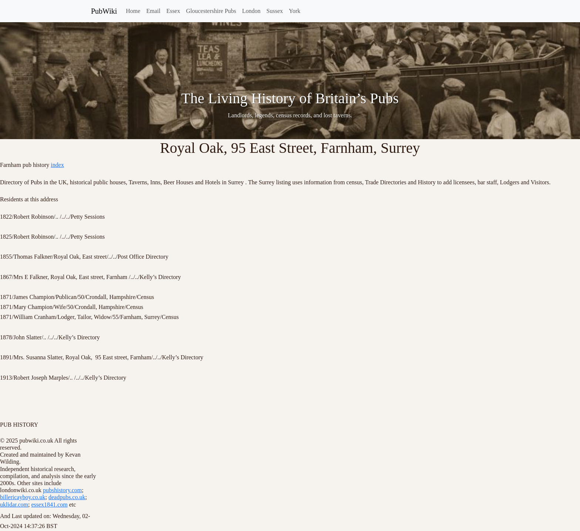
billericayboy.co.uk (22, 497)
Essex (173, 11)
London (251, 11)
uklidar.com (14, 504)
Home (133, 11)
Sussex (274, 11)
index (57, 165)
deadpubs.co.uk (66, 497)
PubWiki (104, 11)
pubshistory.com (62, 490)
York (294, 11)
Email (153, 11)
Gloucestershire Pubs (211, 11)
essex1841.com (49, 504)
